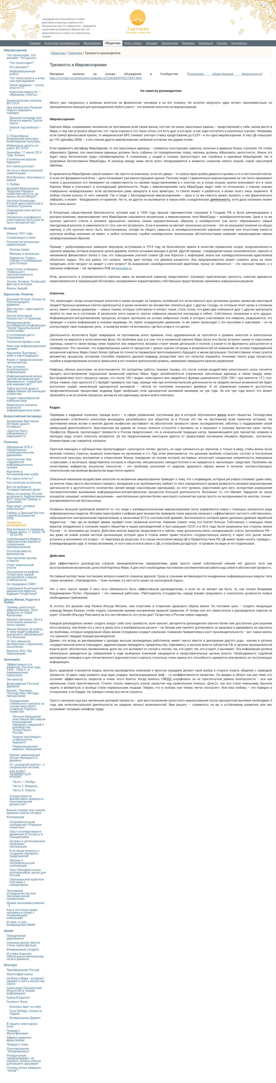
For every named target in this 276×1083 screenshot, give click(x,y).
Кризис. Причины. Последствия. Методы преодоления (23, 693)
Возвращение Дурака (25, 1018)
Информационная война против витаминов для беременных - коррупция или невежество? (24, 380)
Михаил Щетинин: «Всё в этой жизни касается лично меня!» (24, 622)
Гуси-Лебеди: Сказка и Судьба (26, 1012)
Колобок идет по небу (25, 1007)
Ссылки (222, 43)
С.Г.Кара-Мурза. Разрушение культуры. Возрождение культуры (24, 138)
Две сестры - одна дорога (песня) (25, 310)
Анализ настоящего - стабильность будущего (27, 739)
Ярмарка (188, 43)
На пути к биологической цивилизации (25, 172)
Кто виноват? (19, 67)
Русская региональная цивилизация (23, 243)
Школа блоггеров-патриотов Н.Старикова (24, 317)
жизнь (221, 415)
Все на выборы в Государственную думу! (24, 488)
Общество (112, 43)
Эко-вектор (15, 679)
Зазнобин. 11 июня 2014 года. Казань (24, 154)
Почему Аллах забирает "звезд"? (24, 1069)
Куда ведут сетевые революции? (21, 507)
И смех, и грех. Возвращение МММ (21, 923)
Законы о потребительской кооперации (22, 862)
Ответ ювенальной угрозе (20, 566)
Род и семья (133, 43)
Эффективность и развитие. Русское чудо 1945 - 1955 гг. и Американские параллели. (24, 670)
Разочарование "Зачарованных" (18, 1050)
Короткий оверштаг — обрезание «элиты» (25, 93)
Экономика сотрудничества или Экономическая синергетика (21, 895)
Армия (8, 931)
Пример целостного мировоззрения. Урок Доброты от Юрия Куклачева (22, 611)
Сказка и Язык (17, 1002)
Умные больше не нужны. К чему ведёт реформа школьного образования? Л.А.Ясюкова (25, 633)
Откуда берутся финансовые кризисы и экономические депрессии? (27, 800)
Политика (75, 53)
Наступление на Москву (24, 482)
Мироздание (92, 43)
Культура (10, 965)
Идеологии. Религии (18, 294)
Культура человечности (62, 43)
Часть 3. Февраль (24, 786)
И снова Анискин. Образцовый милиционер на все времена (25, 956)
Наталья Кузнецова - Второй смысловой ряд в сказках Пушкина (25, 203)
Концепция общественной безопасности (225, 74)
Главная (35, 43)
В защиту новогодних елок (22, 1025)
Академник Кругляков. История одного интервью (23, 423)
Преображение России (23, 970)
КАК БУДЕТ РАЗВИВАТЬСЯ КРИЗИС (20, 774)
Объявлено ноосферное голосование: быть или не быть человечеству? (25, 219)
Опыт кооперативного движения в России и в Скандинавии (26, 834)
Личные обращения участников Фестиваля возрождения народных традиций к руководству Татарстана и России (28, 724)
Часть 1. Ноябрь (24, 782)
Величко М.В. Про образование (19, 652)
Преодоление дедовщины (16, 937)
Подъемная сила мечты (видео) (24, 211)
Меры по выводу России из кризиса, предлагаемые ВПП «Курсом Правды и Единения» (26, 498)
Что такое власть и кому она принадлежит (27, 79)
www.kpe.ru (123, 268)
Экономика (12, 659)
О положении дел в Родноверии (20, 336)
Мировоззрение (15, 50)
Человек (151, 43)
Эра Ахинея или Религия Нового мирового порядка (24, 110)
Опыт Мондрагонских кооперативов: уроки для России (28, 872)
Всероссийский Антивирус (23, 416)
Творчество (169, 43)
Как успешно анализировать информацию (18, 369)
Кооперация (15, 817)
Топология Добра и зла (23, 342)
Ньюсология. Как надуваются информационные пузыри (20, 463)
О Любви (13, 184)
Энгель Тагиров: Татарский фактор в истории (26, 283)
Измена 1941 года (20, 233)
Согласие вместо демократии (19, 552)
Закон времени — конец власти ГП (27, 86)
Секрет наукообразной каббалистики (23, 399)
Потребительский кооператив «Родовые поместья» (26, 824)
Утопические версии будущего (21, 161)
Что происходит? (22, 63)
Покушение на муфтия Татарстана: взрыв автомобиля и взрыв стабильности (23, 576)
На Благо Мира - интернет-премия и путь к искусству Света (26, 981)
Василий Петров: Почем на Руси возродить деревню (26, 301)
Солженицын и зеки (21, 237)
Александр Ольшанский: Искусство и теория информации (24, 990)
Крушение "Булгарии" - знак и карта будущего (23, 354)
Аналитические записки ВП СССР (24, 102)
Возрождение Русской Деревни (23, 685)
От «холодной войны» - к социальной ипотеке (27, 766)
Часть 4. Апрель (24, 790)
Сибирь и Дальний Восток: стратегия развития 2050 (26, 515)
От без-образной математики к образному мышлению (25, 644)
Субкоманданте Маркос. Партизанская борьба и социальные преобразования (24, 543)
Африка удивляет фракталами (19, 1039)
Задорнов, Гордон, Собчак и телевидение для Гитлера (26, 260)
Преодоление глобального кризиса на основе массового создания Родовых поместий (27, 706)
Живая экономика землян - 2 (25, 904)
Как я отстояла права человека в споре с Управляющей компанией (22, 914)
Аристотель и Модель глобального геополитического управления (22, 273)
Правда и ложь (17, 1044)
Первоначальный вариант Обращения (27, 748)
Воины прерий (17, 288)
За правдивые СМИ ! (21, 584)
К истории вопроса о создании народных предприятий (24, 853)
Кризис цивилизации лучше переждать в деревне (25, 757)
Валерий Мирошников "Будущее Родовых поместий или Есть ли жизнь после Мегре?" (23, 192)
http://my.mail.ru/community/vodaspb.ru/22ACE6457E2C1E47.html (96, 78)
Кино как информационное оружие (26, 347)
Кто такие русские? (20, 166)
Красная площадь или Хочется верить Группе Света (26, 120)
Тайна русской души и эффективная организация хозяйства (26, 391)
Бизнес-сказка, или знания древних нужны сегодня (26, 811)
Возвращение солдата (23, 949)
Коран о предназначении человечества (25, 361)
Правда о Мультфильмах (17, 1032)
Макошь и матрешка (24, 254)
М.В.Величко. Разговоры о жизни (26, 179)
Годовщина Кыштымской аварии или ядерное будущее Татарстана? (25, 590)
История (10, 228)
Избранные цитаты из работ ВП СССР (22, 147)
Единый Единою (18, 997)
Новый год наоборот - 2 (25, 129)
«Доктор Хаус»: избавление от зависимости (17, 433)
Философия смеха (20, 974)
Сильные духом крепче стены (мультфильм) (23, 944)
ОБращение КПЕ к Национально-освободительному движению (20, 451)
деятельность (220, 199)
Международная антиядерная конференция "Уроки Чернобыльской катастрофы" (26, 326)
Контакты (239, 43)
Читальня (205, 43)
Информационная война (22, 72)
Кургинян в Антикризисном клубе (22, 473)
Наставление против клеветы (22, 559)
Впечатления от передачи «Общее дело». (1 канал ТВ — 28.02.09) (26, 532)
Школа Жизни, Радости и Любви (22, 601)
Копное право (19, 249)
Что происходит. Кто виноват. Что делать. (22, 56)
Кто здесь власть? (20, 478)
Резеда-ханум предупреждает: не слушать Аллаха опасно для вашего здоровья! (24, 1059)
